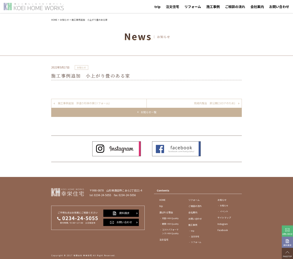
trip (157, 6)
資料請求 (121, 213)
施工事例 (213, 6)
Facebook (223, 230)
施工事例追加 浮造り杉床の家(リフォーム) (84, 103)
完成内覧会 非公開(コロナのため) (214, 103)
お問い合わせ (279, 6)
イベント (224, 211)
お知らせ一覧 (148, 112)
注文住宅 (172, 6)
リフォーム (192, 6)
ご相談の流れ (235, 6)
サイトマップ (224, 217)
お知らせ (81, 67)
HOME (162, 199)
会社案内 (257, 6)
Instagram (223, 223)
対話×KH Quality (170, 218)
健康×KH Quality (170, 223)
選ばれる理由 (166, 212)
